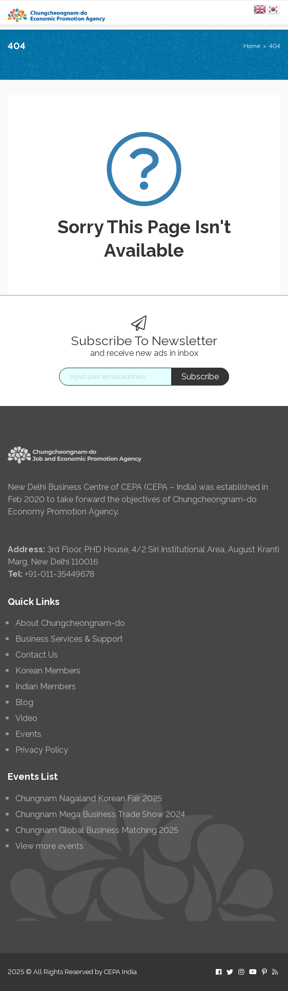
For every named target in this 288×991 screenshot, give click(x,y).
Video (26, 718)
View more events (49, 846)
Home (251, 46)
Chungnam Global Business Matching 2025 (96, 830)
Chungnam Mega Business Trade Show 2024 (100, 814)
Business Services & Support (69, 639)
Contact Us (36, 655)
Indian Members (45, 686)
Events (28, 734)
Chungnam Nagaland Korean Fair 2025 (88, 798)
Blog (24, 702)
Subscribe (200, 376)
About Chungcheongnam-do (70, 623)
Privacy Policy (41, 750)
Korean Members (47, 670)
